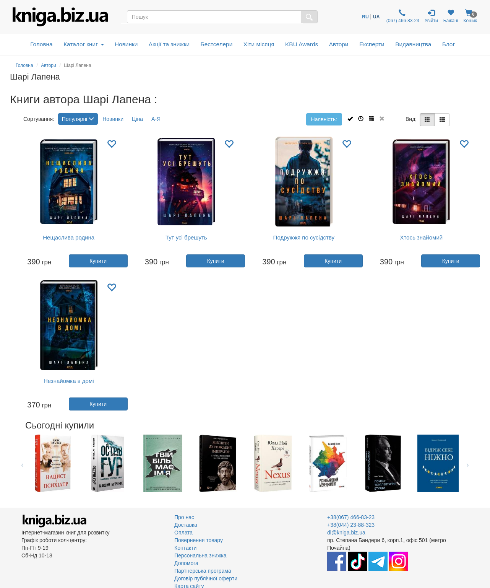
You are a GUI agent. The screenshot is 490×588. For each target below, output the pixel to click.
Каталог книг (83, 44)
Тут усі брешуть (186, 237)
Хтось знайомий (421, 237)
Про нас (184, 517)
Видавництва (413, 44)
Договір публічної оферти (205, 578)
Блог (448, 44)
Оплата (183, 532)
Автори (339, 44)
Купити (98, 261)
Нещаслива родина (68, 237)
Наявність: (324, 119)
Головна (41, 44)
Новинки (126, 44)
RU (365, 17)
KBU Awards (301, 44)
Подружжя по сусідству (303, 237)
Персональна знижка (200, 555)
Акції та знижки (169, 44)
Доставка (185, 525)
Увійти (431, 16)
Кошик (470, 16)
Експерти (372, 44)
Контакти (185, 548)
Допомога (186, 563)
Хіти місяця (258, 44)
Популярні (78, 119)
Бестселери (217, 44)
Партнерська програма (202, 571)
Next (467, 463)
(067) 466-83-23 (402, 16)
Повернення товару (198, 540)
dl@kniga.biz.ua (346, 532)
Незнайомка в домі (69, 381)
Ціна (137, 119)
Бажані (450, 16)
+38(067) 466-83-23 (351, 517)
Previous (22, 463)
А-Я (156, 119)
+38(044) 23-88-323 (351, 525)
